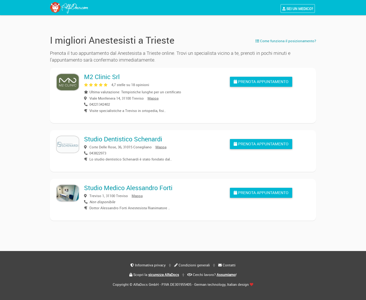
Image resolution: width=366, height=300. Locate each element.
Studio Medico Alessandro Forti (128, 187)
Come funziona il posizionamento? (286, 40)
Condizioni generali (194, 265)
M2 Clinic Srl (102, 76)
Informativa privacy (150, 265)
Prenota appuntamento (261, 81)
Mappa (153, 98)
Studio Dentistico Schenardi (123, 139)
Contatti (229, 265)
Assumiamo (226, 274)
